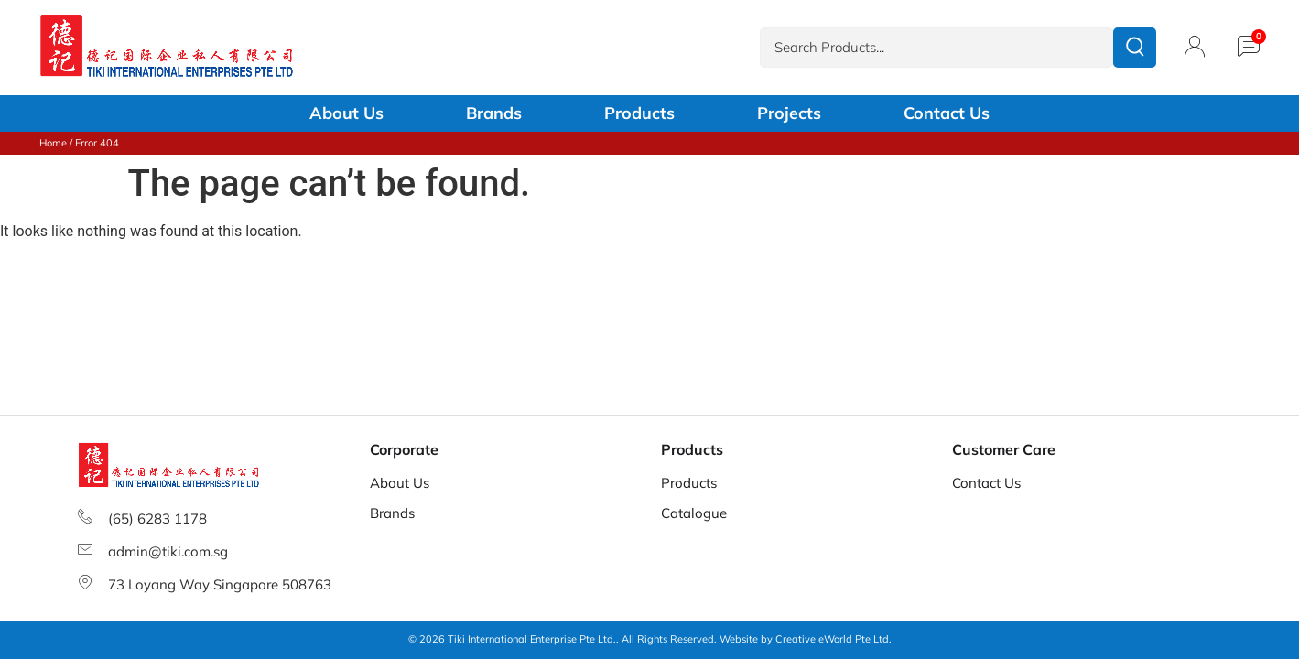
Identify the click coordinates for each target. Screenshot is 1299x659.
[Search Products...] (936, 48)
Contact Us (947, 113)
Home (53, 142)
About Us (346, 113)
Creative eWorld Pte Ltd (832, 638)
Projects (789, 113)
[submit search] (1134, 47)
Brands (494, 113)
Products (639, 113)
